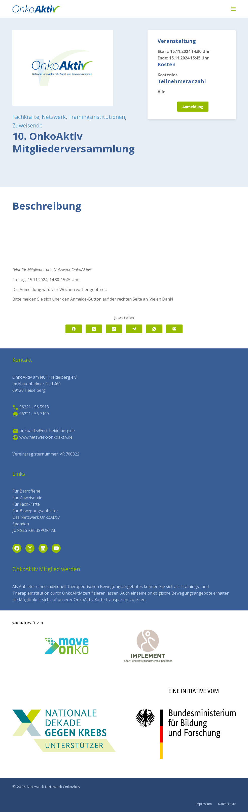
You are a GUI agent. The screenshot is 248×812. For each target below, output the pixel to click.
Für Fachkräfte (26, 504)
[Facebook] (73, 328)
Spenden (20, 524)
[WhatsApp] (154, 328)
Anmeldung (192, 106)
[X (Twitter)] (94, 328)
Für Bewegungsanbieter (35, 510)
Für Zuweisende (27, 497)
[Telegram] (134, 328)
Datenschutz (227, 804)
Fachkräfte (25, 116)
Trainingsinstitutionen (96, 116)
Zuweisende (27, 125)
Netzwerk (54, 116)
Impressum (204, 804)
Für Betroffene (26, 491)
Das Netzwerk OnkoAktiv (36, 517)
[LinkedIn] (114, 328)
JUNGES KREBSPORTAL (34, 530)
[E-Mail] (174, 328)
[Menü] (233, 9)
